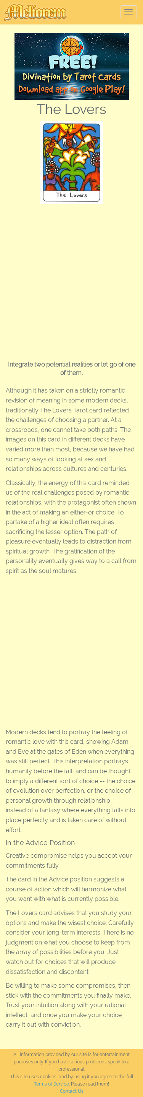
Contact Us (72, 1091)
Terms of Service (51, 1084)
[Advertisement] (71, 279)
